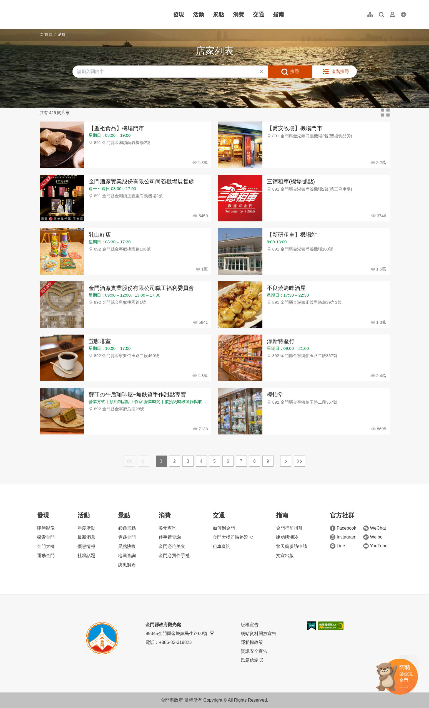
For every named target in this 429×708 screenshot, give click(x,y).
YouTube (375, 546)
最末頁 (299, 461)
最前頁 (129, 461)
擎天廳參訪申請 (291, 546)
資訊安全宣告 (254, 651)
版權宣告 (250, 624)
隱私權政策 (252, 642)
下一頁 (285, 461)
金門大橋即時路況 (233, 537)
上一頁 (143, 461)
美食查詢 (167, 528)
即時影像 (46, 528)
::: (22, 3)
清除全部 (261, 71)
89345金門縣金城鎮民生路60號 (179, 633)
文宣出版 (285, 555)
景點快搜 (127, 546)
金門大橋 (46, 546)
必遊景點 (127, 528)
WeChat (374, 528)
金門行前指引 (289, 528)
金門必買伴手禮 (174, 555)
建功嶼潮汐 (287, 537)
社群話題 (86, 555)
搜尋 (294, 71)
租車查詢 (221, 546)
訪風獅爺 (127, 564)
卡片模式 (385, 112)
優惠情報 (86, 546)
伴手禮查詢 (170, 537)
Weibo (372, 537)
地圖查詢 (127, 555)
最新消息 (86, 537)
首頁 (48, 34)
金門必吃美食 (172, 546)
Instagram (343, 537)
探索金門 (46, 537)
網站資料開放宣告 (258, 633)
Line (337, 546)
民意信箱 (252, 660)
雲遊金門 (127, 537)
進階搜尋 (340, 71)
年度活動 (86, 528)
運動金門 (46, 555)
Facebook (343, 528)
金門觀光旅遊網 (56, 14)
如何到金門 (224, 528)
